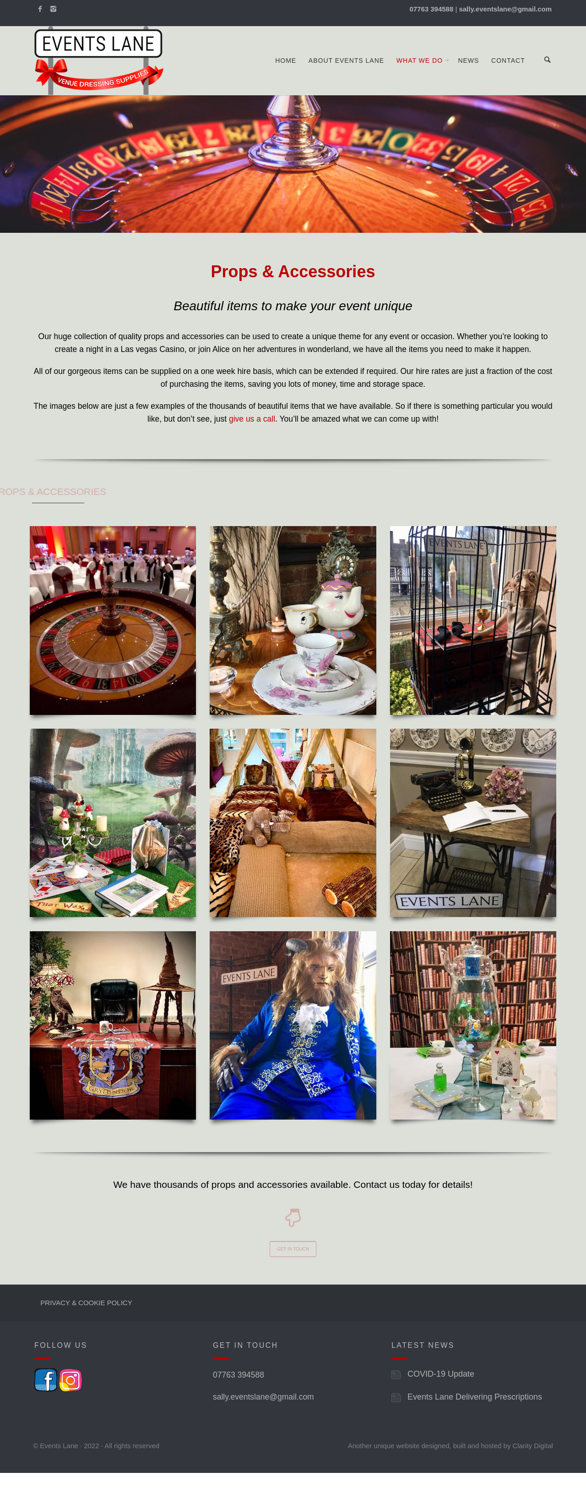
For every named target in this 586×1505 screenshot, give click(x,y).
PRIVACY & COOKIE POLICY (86, 1334)
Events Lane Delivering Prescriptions (474, 1429)
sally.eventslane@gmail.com (263, 1429)
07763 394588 (238, 1407)
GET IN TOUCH (293, 1279)
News (468, 76)
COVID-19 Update (440, 1406)
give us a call (252, 450)
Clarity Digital (533, 1478)
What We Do (419, 76)
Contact (508, 76)
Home (285, 76)
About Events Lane (346, 76)
